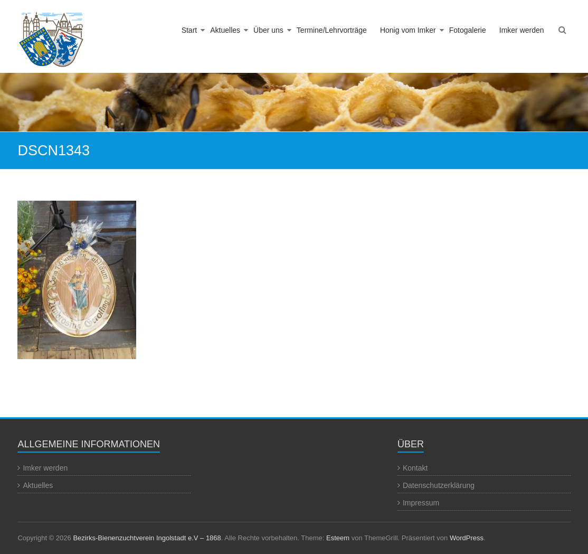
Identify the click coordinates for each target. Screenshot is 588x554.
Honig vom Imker (408, 30)
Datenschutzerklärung (439, 485)
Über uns (268, 30)
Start (189, 30)
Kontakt (415, 468)
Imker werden (521, 30)
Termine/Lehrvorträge (332, 30)
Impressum (421, 503)
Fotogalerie (467, 30)
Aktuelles (225, 30)
